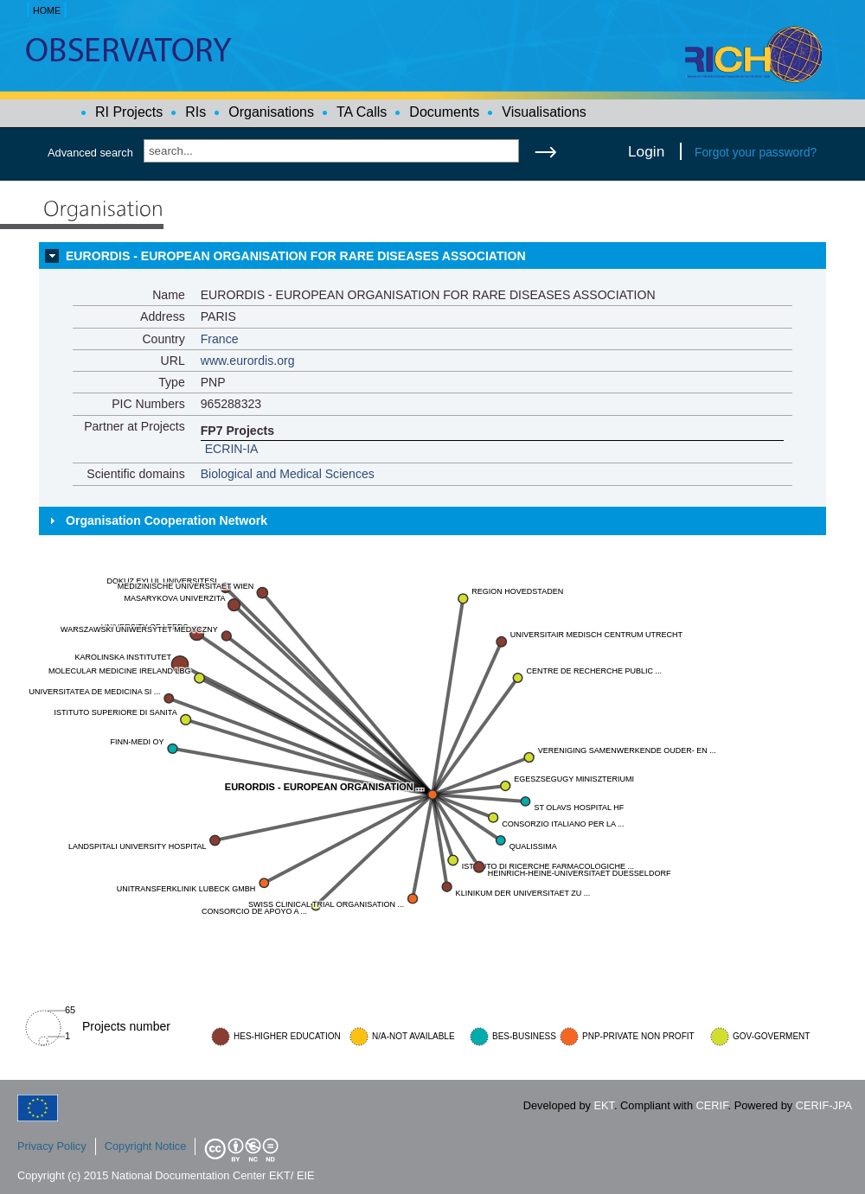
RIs (195, 112)
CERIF (712, 1105)
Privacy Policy (51, 1146)
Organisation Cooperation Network (166, 520)
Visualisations (544, 112)
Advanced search (90, 152)
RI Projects (129, 112)
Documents (444, 112)
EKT (604, 1105)
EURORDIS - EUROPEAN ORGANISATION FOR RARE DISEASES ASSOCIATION (296, 256)
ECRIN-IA (232, 449)
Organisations (271, 112)
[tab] (432, 256)
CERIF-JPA (824, 1105)
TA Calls (361, 112)
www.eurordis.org (248, 360)
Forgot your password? (756, 152)
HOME (47, 10)
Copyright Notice (146, 1146)
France (220, 339)
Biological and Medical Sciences (288, 474)
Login (646, 151)
